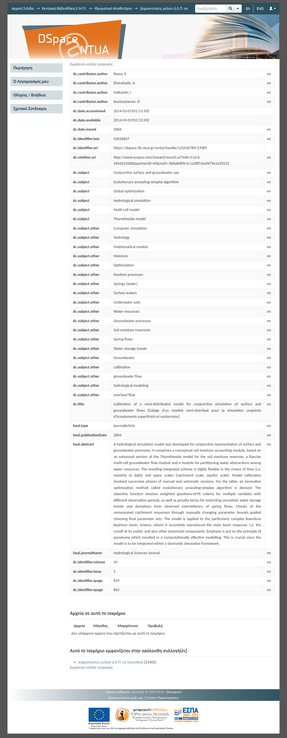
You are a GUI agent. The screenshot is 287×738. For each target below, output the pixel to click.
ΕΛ (248, 8)
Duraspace (174, 692)
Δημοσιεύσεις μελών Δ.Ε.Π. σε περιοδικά (110, 662)
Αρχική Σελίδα (23, 8)
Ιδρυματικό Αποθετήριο (113, 8)
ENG (260, 8)
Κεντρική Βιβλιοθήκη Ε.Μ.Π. (64, 8)
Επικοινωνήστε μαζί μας (125, 698)
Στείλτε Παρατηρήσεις (163, 698)
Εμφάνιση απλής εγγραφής (91, 64)
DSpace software (117, 692)
